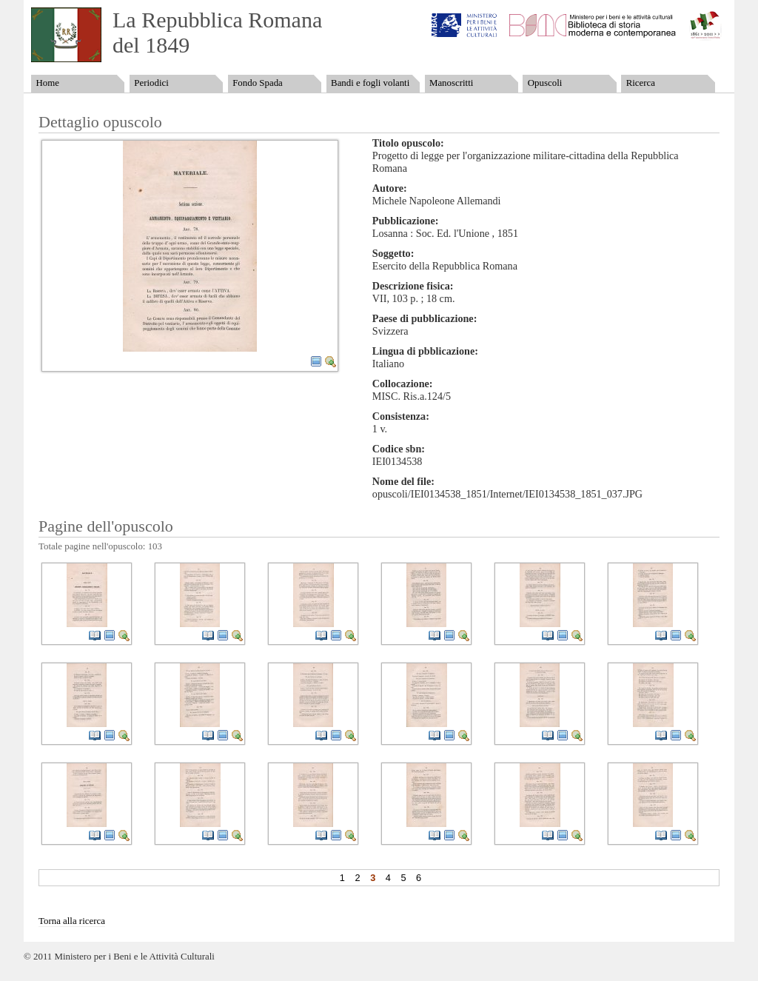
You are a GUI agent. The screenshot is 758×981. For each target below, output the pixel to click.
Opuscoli (545, 83)
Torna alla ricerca (71, 921)
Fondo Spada (257, 83)
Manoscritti (451, 83)
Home (47, 83)
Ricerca (640, 83)
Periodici (151, 83)
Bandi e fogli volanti (370, 83)
